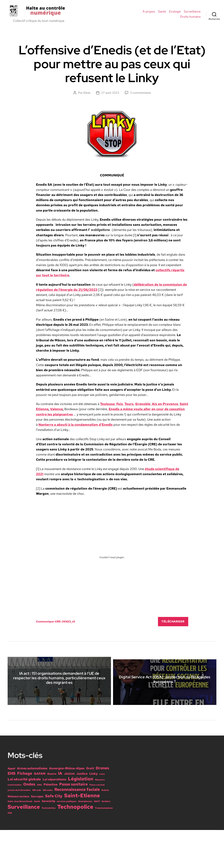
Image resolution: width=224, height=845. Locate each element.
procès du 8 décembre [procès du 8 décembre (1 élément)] (19, 805)
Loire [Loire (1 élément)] (102, 789)
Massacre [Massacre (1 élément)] (100, 794)
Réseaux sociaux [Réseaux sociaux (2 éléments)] (18, 811)
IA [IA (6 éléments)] (60, 788)
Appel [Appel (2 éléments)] (11, 783)
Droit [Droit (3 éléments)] (90, 783)
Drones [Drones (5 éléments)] (102, 783)
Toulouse (107, 406)
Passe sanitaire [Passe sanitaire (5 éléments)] (73, 799)
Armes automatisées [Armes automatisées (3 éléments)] (32, 783)
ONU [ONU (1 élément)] (39, 799)
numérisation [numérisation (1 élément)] (15, 799)
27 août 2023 (110, 95)
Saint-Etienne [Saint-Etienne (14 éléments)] (82, 810)
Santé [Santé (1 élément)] (37, 816)
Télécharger (173, 624)
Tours (129, 406)
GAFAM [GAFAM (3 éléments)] (39, 788)
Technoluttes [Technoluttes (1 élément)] (49, 823)
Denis (86, 95)
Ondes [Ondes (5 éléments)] (29, 799)
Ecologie (175, 12)
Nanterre (46, 427)
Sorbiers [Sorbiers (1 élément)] (106, 816)
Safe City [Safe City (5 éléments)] (53, 811)
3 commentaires (140, 95)
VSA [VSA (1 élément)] (10, 828)
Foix (119, 406)
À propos (149, 12)
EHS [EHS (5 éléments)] (11, 788)
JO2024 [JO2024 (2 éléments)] (69, 788)
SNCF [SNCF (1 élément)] (97, 816)
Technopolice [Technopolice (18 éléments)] (75, 821)
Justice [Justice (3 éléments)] (82, 788)
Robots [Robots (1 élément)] (105, 805)
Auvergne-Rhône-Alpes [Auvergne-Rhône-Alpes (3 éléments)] (66, 783)
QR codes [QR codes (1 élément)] (48, 805)
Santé (162, 12)
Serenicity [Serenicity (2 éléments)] (48, 816)
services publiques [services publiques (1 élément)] (67, 816)
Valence (56, 411)
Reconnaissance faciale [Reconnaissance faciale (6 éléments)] (77, 804)
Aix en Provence (165, 406)
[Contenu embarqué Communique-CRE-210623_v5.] (112, 560)
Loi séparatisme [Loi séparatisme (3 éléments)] (54, 794)
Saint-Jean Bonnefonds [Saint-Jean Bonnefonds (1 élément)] (20, 816)
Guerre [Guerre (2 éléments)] (51, 788)
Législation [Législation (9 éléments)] (80, 794)
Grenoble (142, 406)
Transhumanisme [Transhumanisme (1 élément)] (104, 823)
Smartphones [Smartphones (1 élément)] (85, 816)
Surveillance (192, 12)
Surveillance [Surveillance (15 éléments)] (24, 821)
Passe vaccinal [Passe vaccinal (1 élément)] (96, 799)
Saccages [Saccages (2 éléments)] (37, 811)
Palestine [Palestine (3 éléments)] (50, 799)
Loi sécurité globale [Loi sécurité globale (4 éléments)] (24, 794)
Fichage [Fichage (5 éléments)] (24, 788)
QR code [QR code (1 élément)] (36, 805)
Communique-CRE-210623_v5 (55, 623)
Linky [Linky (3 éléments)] (93, 788)
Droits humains (190, 18)
